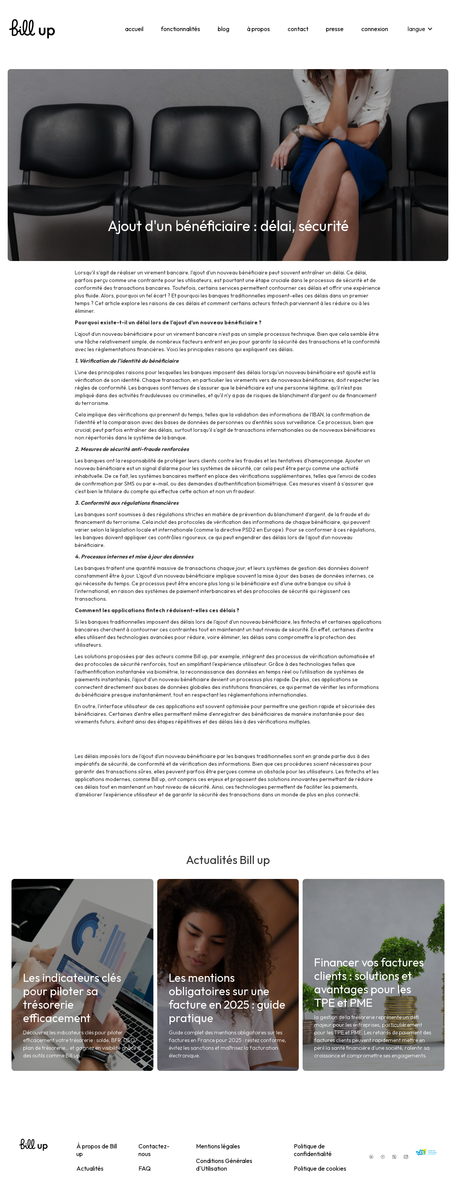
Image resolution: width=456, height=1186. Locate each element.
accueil (134, 29)
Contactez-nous (154, 1150)
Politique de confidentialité (313, 1150)
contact (298, 29)
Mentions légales (218, 1146)
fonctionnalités (180, 29)
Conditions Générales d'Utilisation (224, 1164)
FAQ (144, 1168)
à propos (258, 29)
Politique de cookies (320, 1168)
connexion (374, 29)
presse (335, 29)
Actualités (90, 1168)
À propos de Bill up (96, 1150)
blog (223, 29)
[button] (420, 28)
